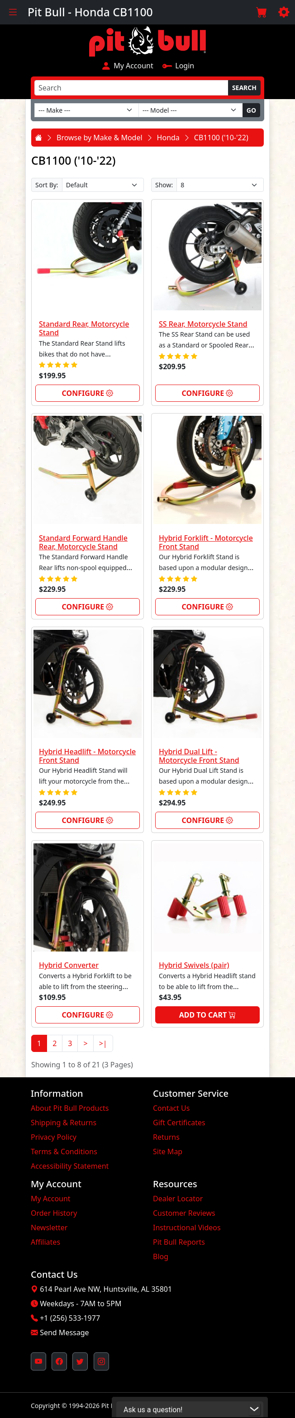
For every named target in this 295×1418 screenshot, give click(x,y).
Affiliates (45, 1242)
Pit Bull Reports (179, 1242)
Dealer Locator (178, 1199)
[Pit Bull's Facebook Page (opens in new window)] (59, 1361)
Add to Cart (207, 1014)
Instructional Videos (187, 1227)
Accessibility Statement (70, 1166)
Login (178, 65)
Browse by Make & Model (100, 138)
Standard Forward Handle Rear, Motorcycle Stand (83, 542)
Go (251, 110)
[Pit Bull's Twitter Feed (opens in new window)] (80, 1361)
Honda (168, 138)
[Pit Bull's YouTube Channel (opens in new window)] (38, 1361)
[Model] (190, 110)
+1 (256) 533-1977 (70, 1318)
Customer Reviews (184, 1213)
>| (103, 1043)
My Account (127, 65)
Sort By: (46, 185)
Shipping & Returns (63, 1123)
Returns (166, 1137)
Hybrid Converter (69, 965)
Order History (54, 1213)
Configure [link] (88, 393)
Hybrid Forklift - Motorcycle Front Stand (206, 542)
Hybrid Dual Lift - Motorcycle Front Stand (199, 756)
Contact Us (171, 1108)
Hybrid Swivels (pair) (194, 965)
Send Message (64, 1332)
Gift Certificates (179, 1123)
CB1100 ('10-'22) (221, 138)
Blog (160, 1256)
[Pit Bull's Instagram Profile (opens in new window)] (101, 1361)
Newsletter (49, 1227)
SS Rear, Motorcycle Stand (203, 324)
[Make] (86, 110)
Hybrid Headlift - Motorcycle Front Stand (87, 756)
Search (244, 87)
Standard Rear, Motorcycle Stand (84, 328)
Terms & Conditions (64, 1151)
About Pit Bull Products (70, 1108)
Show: (164, 185)
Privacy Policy (53, 1137)
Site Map (167, 1151)
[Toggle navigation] (12, 12)
